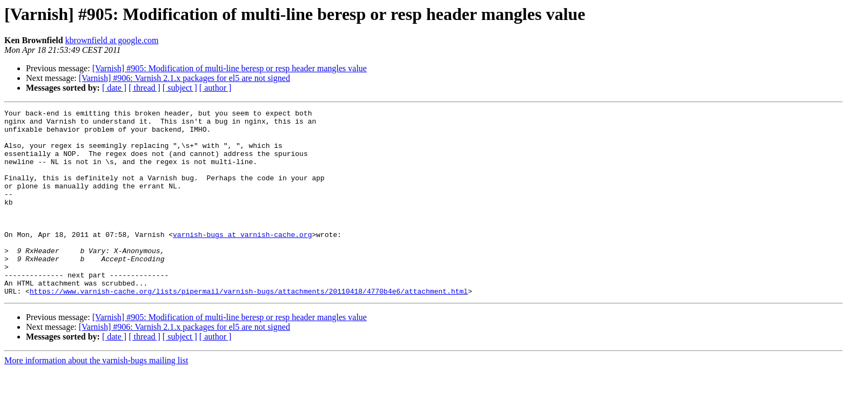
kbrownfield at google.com (112, 40)
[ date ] (114, 87)
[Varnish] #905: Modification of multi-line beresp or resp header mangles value (229, 68)
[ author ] (215, 87)
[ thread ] (144, 87)
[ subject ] (180, 87)
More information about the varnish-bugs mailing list (96, 397)
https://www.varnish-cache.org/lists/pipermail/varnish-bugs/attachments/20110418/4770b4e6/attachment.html (249, 328)
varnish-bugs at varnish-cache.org (242, 260)
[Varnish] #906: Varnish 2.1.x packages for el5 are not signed (184, 78)
